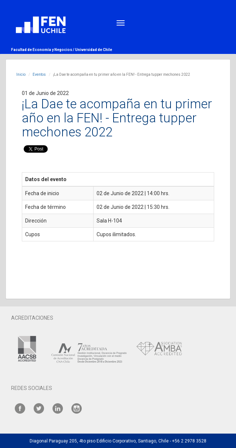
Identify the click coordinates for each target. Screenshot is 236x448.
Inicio (21, 74)
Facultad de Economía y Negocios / (43, 50)
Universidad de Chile (93, 50)
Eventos (39, 74)
